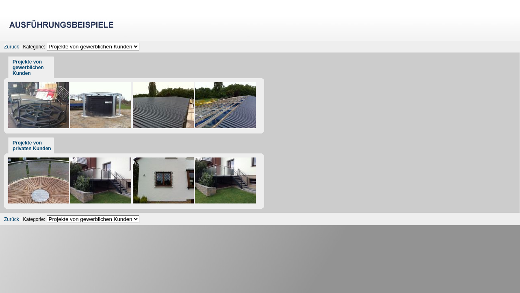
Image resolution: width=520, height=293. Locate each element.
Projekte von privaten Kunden (32, 145)
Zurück (11, 47)
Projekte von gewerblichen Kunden (28, 67)
